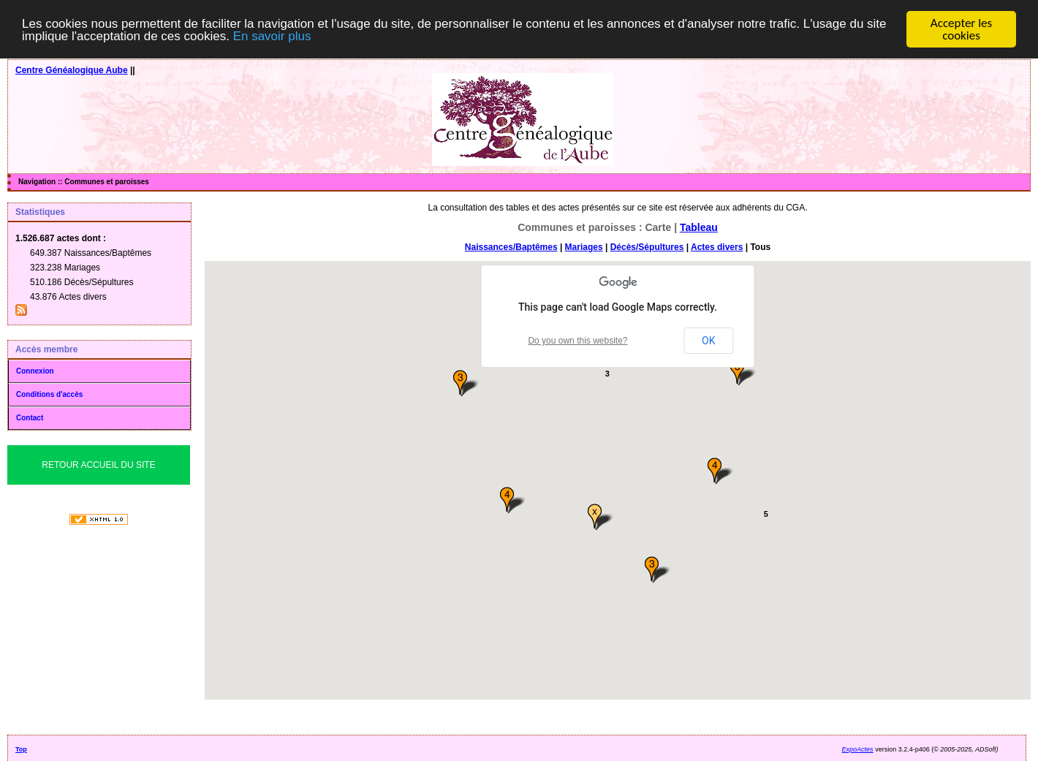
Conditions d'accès (49, 394)
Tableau (699, 227)
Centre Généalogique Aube (71, 70)
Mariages (584, 247)
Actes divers (717, 247)
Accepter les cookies (961, 29)
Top (21, 749)
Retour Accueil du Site (98, 465)
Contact (29, 418)
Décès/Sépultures (647, 247)
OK (708, 341)
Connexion (35, 371)
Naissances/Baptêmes (511, 247)
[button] (514, 500)
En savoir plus (272, 36)
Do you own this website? (577, 341)
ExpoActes (858, 749)
